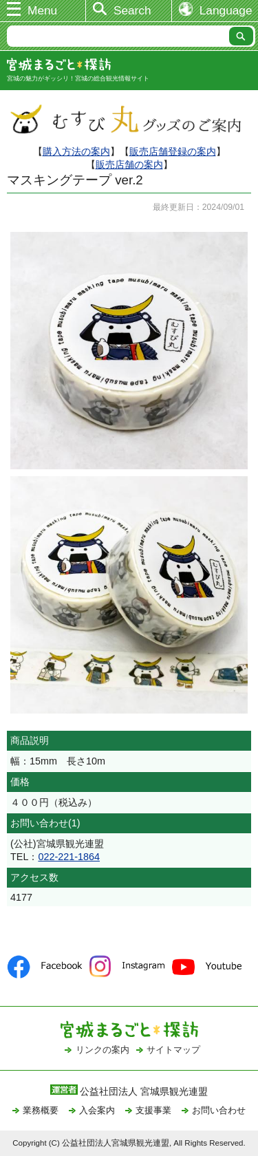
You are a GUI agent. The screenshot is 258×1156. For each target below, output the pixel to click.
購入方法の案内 (76, 151)
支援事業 (153, 1110)
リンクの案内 (102, 1050)
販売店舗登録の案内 (172, 151)
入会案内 (97, 1110)
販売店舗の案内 (129, 164)
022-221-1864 (69, 856)
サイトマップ (173, 1050)
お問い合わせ (219, 1110)
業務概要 (40, 1110)
